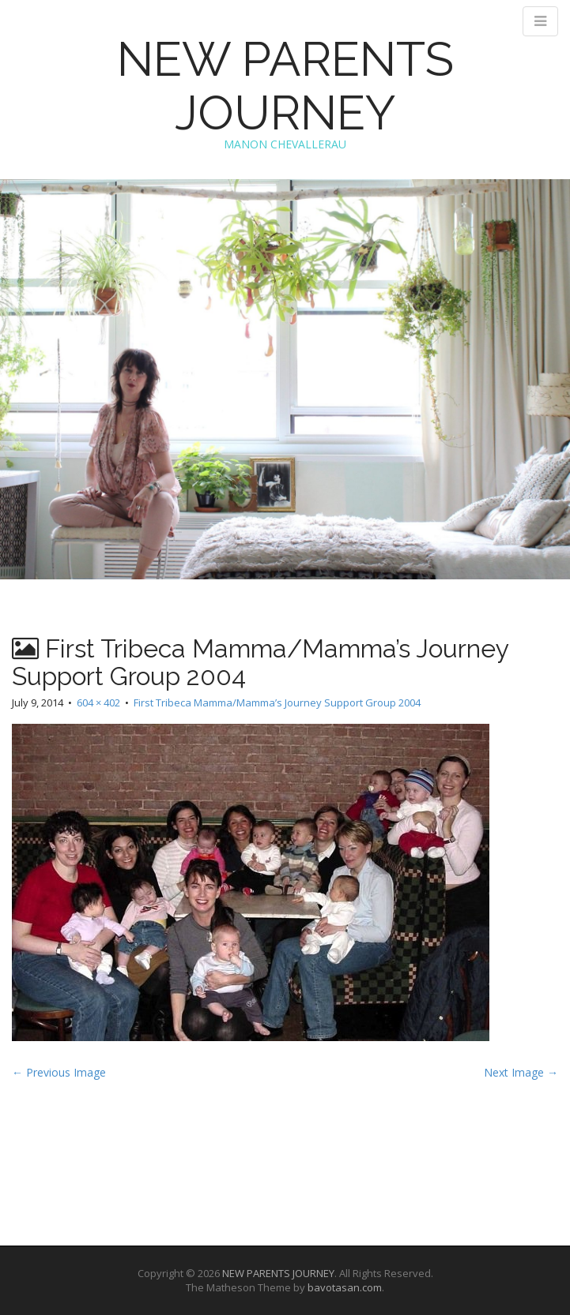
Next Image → (521, 1072)
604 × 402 (98, 702)
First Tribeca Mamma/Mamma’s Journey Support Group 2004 (277, 702)
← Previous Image (59, 1072)
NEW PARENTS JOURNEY (285, 86)
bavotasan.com (345, 1287)
